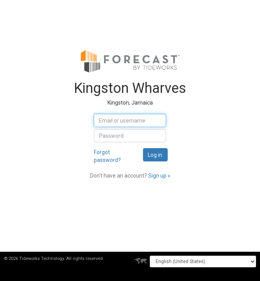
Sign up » (159, 175)
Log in (155, 154)
